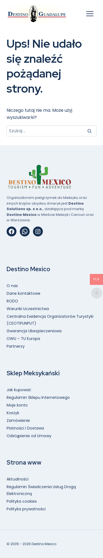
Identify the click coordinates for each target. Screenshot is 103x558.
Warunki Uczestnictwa (28, 308)
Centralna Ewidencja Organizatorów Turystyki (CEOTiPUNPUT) (50, 320)
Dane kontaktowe (23, 293)
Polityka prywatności (26, 509)
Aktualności (18, 479)
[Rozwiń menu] (89, 13)
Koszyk (13, 413)
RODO (12, 301)
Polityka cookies (22, 501)
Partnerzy (16, 346)
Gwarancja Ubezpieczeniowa (34, 331)
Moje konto (17, 405)
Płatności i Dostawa (25, 428)
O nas (12, 285)
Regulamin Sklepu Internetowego (38, 397)
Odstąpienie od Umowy (29, 436)
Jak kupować (19, 390)
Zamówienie (18, 420)
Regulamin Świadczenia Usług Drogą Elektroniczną (41, 490)
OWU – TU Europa (23, 338)
